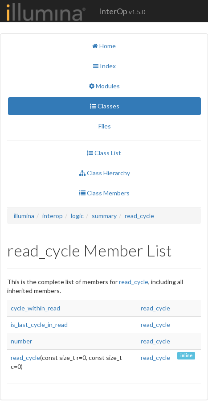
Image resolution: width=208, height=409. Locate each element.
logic (77, 215)
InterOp (122, 11)
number (21, 341)
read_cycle (139, 215)
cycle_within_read (35, 308)
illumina (24, 215)
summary (104, 215)
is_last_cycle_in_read (39, 324)
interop (52, 215)
